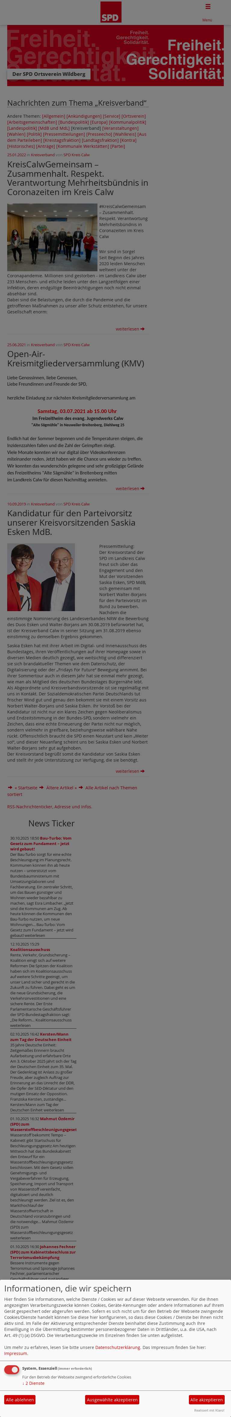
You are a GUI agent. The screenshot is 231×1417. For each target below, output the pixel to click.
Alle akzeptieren (206, 1400)
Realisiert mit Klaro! (209, 1410)
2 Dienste (33, 1383)
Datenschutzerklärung (117, 1347)
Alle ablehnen (20, 1400)
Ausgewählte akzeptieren (112, 1400)
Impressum (15, 1353)
